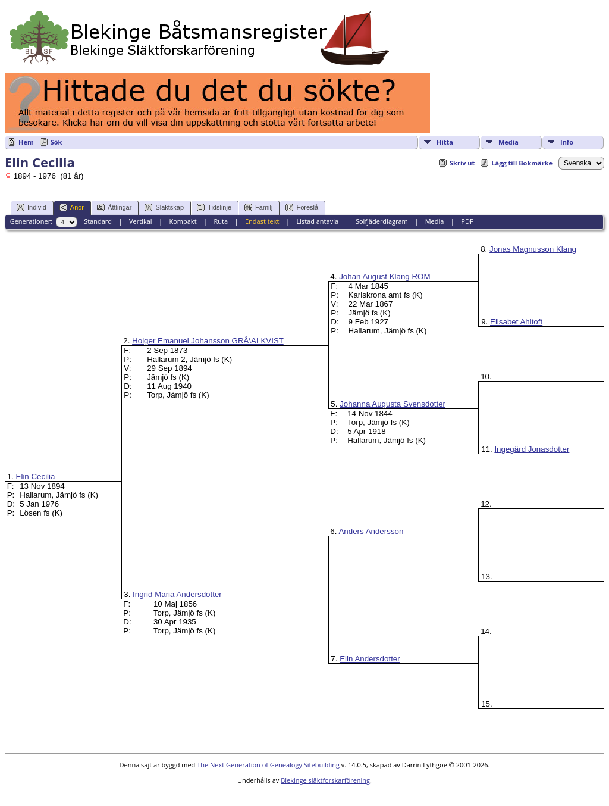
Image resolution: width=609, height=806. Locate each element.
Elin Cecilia (35, 476)
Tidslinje (214, 207)
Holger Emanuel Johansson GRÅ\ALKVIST (208, 340)
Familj (258, 207)
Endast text (262, 221)
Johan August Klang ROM (384, 276)
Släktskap (164, 207)
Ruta (221, 221)
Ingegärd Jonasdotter (531, 449)
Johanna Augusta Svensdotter (392, 403)
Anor (71, 207)
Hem (26, 142)
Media (508, 142)
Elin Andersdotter (370, 658)
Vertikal (140, 221)
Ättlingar (114, 207)
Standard (98, 221)
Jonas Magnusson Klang (532, 249)
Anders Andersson (370, 531)
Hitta (445, 142)
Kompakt (182, 221)
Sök (56, 142)
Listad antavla (317, 221)
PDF (467, 221)
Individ (31, 207)
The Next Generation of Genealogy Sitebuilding (268, 764)
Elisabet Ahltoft (516, 321)
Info (566, 142)
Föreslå (301, 207)
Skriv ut (462, 162)
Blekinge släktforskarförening (325, 780)
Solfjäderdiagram (382, 221)
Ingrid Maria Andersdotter (177, 594)
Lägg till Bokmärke (522, 162)
